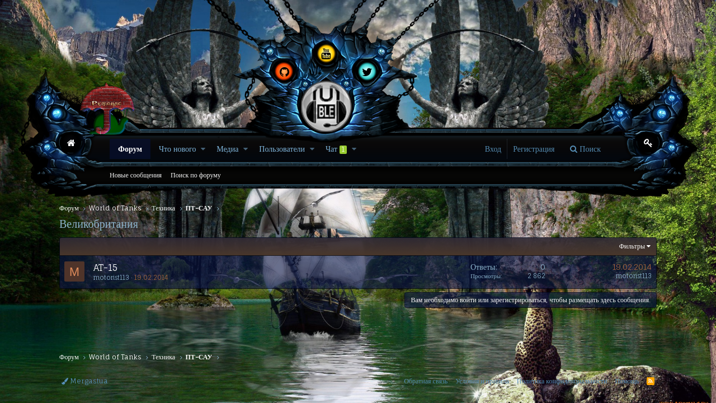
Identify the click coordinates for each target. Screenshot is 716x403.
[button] (203, 149)
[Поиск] (585, 149)
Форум (130, 148)
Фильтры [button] (632, 246)
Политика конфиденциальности (562, 381)
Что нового (177, 148)
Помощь (627, 381)
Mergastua (85, 381)
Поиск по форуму (196, 175)
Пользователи (282, 148)
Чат (336, 149)
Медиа (227, 148)
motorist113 (111, 278)
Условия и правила (482, 381)
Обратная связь (425, 381)
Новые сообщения (136, 175)
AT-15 (105, 267)
